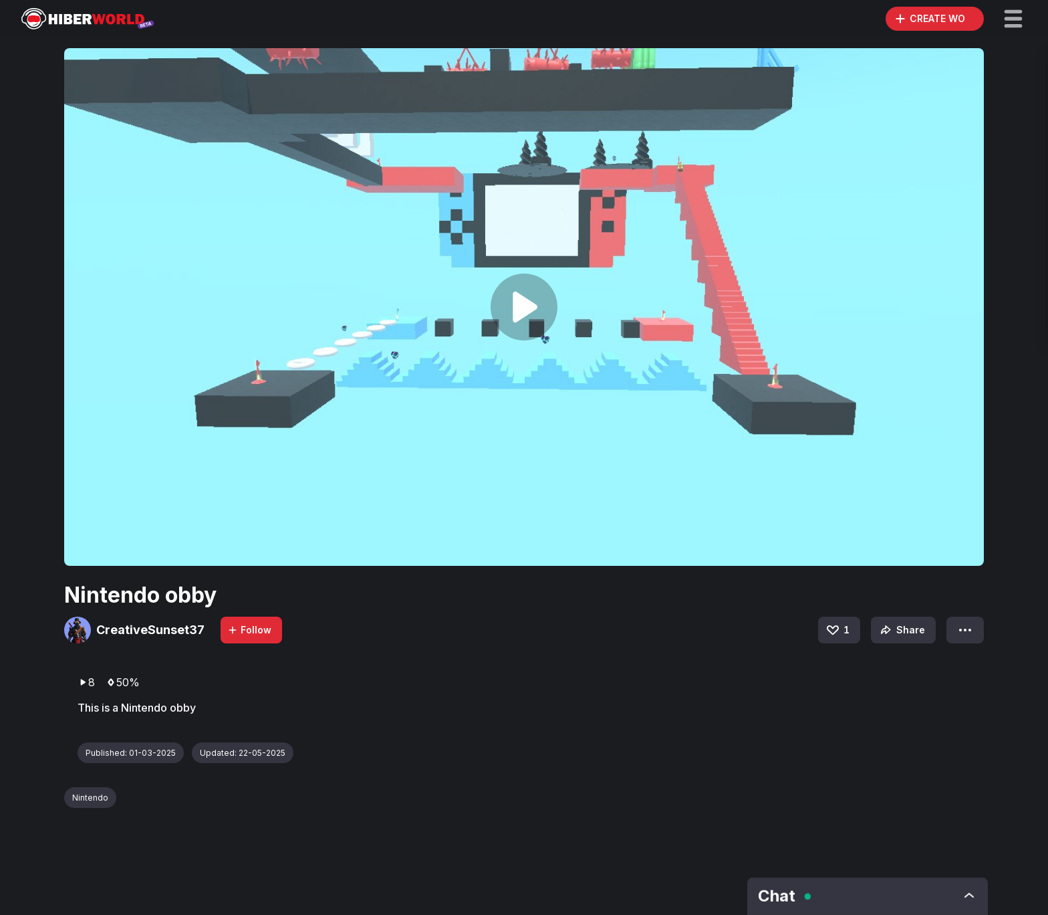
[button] (1013, 18)
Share (901, 630)
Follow (249, 629)
